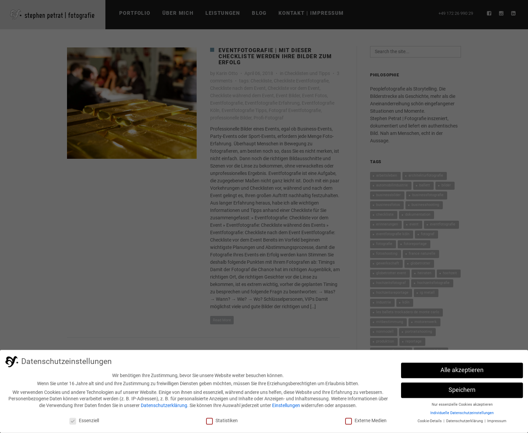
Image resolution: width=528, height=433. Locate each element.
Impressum (496, 423)
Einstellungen (286, 407)
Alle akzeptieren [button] (462, 372)
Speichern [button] (462, 392)
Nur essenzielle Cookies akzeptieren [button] (462, 407)
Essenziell (84, 423)
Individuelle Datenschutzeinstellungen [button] (462, 415)
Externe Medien (366, 423)
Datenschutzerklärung (164, 407)
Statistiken (222, 423)
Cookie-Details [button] (430, 423)
